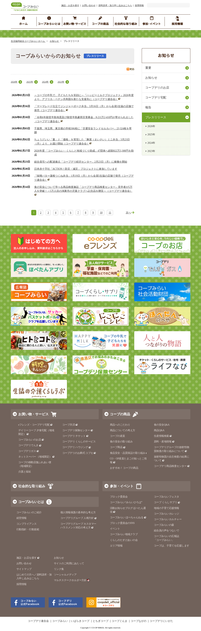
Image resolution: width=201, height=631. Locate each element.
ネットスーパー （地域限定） (36, 456)
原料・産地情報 (164, 441)
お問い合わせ (89, 5)
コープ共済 (70, 424)
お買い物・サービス (33, 414)
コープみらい (60, 621)
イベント (115, 528)
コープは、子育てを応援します (171, 545)
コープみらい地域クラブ (124, 534)
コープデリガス (28, 451)
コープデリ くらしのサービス (79, 441)
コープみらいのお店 (31, 439)
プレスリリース (155, 117)
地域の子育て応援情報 (166, 508)
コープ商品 (118, 447)
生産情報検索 (163, 436)
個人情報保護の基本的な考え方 (78, 512)
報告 (148, 107)
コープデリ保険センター (77, 430)
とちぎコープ (100, 621)
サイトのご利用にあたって (69, 563)
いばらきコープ (80, 621)
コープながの (138, 621)
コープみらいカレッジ (166, 513)
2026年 (14, 82)
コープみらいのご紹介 (29, 512)
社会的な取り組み (31, 486)
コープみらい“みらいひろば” (126, 502)
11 (110, 212)
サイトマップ (24, 569)
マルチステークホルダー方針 (72, 580)
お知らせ (54, 41)
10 (101, 212)
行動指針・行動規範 (27, 529)
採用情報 (139, 5)
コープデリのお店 (157, 87)
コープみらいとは (31, 502)
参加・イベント (122, 486)
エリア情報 (116, 545)
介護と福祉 (24, 471)
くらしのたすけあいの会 (124, 540)
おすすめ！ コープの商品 (124, 468)
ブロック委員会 (119, 496)
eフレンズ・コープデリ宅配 (35, 424)
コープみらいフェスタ (166, 496)
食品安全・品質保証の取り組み (129, 453)
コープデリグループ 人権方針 (78, 518)
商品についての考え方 (122, 430)
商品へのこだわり (120, 424)
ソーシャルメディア (65, 574)
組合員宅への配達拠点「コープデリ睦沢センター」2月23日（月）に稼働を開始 (80, 161)
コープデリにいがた (161, 621)
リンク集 (59, 569)
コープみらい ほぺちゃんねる (128, 517)
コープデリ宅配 (155, 97)
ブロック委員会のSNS (122, 523)
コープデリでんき (30, 445)
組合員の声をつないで (166, 530)
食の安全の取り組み (121, 441)
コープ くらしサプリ (167, 502)
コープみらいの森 (164, 525)
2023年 (61, 82)
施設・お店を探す (70, 5)
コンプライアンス (26, 523)
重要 (148, 67)
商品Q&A (159, 430)
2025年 (29, 82)
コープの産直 (117, 436)
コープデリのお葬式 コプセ (79, 453)
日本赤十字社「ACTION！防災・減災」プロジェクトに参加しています (75, 168)
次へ (128, 212)
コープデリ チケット (75, 436)
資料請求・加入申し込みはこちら (115, 5)
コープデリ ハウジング (76, 447)
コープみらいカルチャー (168, 519)
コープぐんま (119, 621)
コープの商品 (120, 414)
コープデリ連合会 (38, 621)
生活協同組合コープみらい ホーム (28, 41)
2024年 (45, 82)
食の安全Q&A (162, 424)
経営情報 (21, 518)
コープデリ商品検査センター (172, 466)
